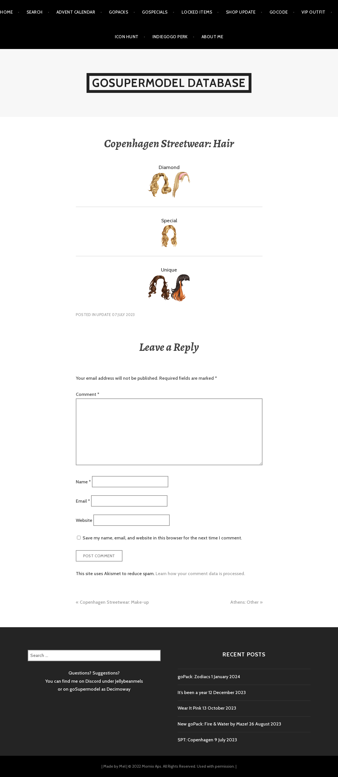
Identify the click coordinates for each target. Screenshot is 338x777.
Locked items (197, 12)
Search (35, 12)
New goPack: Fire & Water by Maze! (213, 724)
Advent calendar (76, 12)
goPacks (118, 12)
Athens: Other (244, 602)
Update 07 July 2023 (115, 314)
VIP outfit (314, 12)
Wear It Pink (189, 708)
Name (83, 481)
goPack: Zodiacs (194, 676)
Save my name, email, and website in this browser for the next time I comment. (162, 538)
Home (6, 12)
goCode (279, 12)
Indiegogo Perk (170, 36)
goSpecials (155, 12)
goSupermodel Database (169, 83)
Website (84, 520)
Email (83, 500)
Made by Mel (114, 766)
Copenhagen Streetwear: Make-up (114, 602)
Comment (87, 394)
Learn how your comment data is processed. (200, 573)
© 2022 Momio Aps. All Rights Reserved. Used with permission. (181, 766)
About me (212, 36)
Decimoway (118, 689)
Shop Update (241, 12)
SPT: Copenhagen (195, 739)
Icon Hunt (127, 36)
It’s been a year (192, 692)
